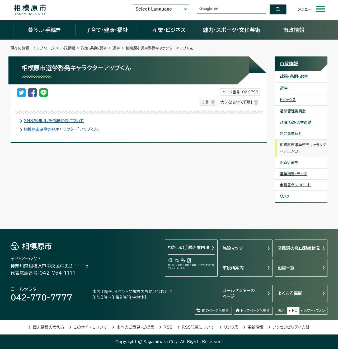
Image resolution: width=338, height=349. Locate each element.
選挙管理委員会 (293, 111)
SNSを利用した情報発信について (54, 121)
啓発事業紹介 (291, 133)
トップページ (44, 48)
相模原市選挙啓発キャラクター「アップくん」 (62, 129)
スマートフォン (314, 310)
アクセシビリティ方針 (291, 327)
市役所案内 (233, 268)
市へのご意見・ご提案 (135, 327)
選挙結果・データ (293, 174)
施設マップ (233, 248)
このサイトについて (90, 327)
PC (294, 310)
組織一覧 (286, 268)
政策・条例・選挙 (94, 48)
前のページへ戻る (215, 310)
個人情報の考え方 (48, 327)
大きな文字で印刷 (236, 102)
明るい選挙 (289, 162)
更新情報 (255, 327)
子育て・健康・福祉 (107, 29)
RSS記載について (198, 327)
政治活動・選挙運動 (295, 122)
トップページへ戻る (255, 310)
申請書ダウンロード (295, 185)
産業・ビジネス (169, 29)
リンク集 (231, 327)
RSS (167, 327)
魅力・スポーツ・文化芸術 (231, 29)
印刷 (205, 102)
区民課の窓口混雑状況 (299, 248)
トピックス (288, 100)
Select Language (153, 9)
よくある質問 (290, 293)
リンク (284, 196)
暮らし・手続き (44, 29)
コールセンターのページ (239, 293)
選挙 (116, 48)
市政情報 (293, 29)
